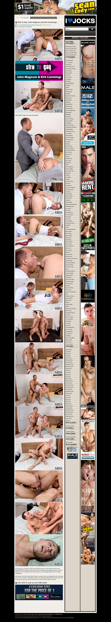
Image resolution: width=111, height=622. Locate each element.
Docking (68, 143)
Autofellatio (68, 79)
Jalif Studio (68, 216)
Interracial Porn (69, 212)
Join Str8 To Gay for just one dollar (26, 115)
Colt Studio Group (70, 131)
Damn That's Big (70, 137)
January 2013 (69, 383)
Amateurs (68, 75)
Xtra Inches (68, 342)
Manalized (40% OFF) (71, 46)
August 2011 (69, 418)
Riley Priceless (69, 283)
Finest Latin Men (70, 171)
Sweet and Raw (69, 317)
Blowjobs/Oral (69, 104)
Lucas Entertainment (70, 229)
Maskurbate (68, 239)
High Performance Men (71, 204)
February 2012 (69, 405)
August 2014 (69, 349)
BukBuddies (68, 112)
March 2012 (68, 403)
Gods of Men (69, 193)
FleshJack (68, 173)
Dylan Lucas (69, 154)
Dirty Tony (68, 141)
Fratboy (67, 175)
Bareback (68, 85)
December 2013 (69, 364)
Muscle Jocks (69, 256)
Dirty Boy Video (69, 139)
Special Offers (69, 298)
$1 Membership (69, 60)
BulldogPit (68, 114)
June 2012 (68, 397)
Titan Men (68, 325)
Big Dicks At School (70, 95)
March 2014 (68, 357)
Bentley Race (69, 91)
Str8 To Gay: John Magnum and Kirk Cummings (37, 22)
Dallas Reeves (69, 135)
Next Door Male (69, 264)
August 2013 (69, 368)
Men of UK (68, 248)
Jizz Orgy (68, 219)
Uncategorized (69, 331)
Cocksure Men (69, 120)
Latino (67, 227)
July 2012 (68, 395)
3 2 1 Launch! (69, 62)
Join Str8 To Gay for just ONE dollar (32, 583)
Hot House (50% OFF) (71, 55)
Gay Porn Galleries (70, 187)
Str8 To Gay (68, 310)
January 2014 (69, 362)
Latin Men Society (70, 223)
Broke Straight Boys (70, 110)
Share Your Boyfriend (71, 292)
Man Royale (68, 233)
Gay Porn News (69, 189)
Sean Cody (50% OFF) (71, 52)
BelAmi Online (69, 89)
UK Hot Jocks (69, 329)
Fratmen (68, 179)
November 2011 (69, 412)
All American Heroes (70, 68)
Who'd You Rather (70, 337)
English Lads (69, 158)
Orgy (67, 269)
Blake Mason (69, 100)
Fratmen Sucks (69, 181)
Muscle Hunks (69, 254)
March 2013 (68, 378)
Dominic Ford (69, 146)
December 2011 (69, 410)
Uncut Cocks (69, 333)
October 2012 (69, 389)
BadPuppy (68, 81)
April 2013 (68, 376)
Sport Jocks (68, 300)
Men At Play (68, 244)
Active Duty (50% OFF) (71, 48)
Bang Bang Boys (70, 83)
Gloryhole (68, 191)
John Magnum (22, 26)
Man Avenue (69, 231)
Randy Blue (68, 277)
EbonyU (68, 156)
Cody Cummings (70, 125)
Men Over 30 (69, 250)
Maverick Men (69, 241)
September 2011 (70, 416)
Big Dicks (68, 93)
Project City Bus (69, 273)
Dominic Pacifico (70, 148)
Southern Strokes (70, 296)
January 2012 (69, 408)
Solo (67, 294)
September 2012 (70, 391)
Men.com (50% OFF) (71, 50)
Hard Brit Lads (69, 196)
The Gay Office (69, 319)
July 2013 (68, 370)
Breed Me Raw (69, 108)
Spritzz (67, 302)
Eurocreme (68, 162)
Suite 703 (68, 314)
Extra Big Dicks (69, 166)
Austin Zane (68, 77)
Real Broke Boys (70, 281)
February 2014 (69, 360)
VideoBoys (68, 335)
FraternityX (68, 177)
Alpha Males (69, 70)
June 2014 (68, 351)
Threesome (68, 321)
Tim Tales (68, 323)
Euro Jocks (68, 160)
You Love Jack (69, 344)
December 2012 (69, 385)
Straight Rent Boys (70, 312)
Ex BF (67, 164)
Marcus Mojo (69, 235)
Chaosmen (68, 116)
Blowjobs (68, 102)
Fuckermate (68, 185)
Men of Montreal (69, 246)
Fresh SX (68, 183)
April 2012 (68, 401)
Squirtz (67, 306)
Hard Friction (69, 198)
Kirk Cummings (28, 26)
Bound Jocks (69, 106)
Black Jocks (68, 98)
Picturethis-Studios (70, 271)
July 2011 (68, 420)
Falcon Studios (69, 168)
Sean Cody (68, 289)
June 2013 (68, 372)
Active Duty (68, 64)
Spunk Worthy (69, 304)
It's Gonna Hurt (69, 214)
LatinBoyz (68, 225)
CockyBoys (68, 123)
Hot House (68, 208)
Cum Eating (68, 133)
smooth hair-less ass (22, 579)
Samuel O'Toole (69, 287)
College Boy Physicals (71, 127)
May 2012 (68, 399)
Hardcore (68, 200)
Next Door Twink (70, 267)
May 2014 (68, 353)
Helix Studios (69, 202)
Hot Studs (68, 210)
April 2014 (68, 355)
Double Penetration (70, 150)
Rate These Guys (70, 279)
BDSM (67, 87)
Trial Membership (70, 327)
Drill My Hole (69, 152)
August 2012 (69, 393)
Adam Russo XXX (70, 66)
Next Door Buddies (70, 262)
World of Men (69, 340)
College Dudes (69, 129)
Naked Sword (69, 260)
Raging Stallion (69, 275)
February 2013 (69, 380)
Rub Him (68, 285)
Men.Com (68, 252)
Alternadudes (69, 73)
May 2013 (68, 374)
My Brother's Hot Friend (71, 258)
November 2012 (69, 387)
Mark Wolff (68, 237)
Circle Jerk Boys (69, 118)
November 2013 (69, 366)
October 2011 (69, 414)
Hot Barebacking (70, 206)
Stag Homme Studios (71, 308)
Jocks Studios (69, 221)
